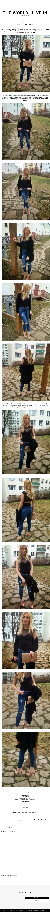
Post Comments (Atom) (12, 875)
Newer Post (6, 873)
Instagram (14, 812)
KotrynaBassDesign (41, 910)
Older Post (44, 873)
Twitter (19, 812)
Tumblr (23, 812)
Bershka (27, 795)
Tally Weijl (27, 798)
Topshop (27, 796)
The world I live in (25, 12)
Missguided (32, 799)
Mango (27, 801)
